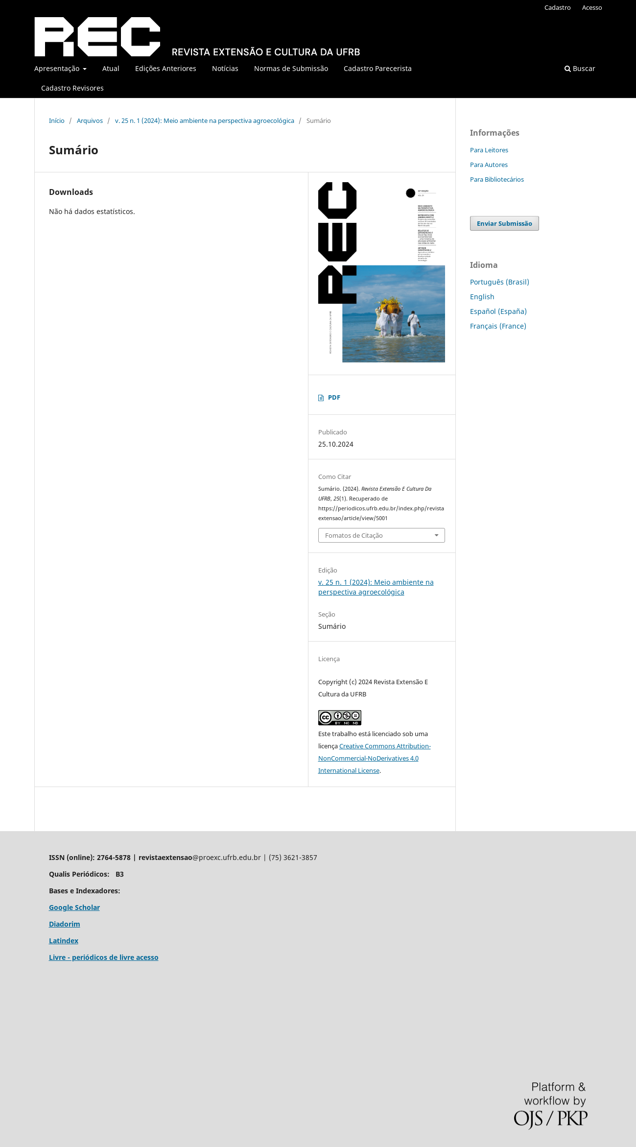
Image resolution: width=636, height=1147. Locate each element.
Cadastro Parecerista (378, 68)
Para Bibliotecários (497, 179)
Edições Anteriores (165, 68)
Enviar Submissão (504, 223)
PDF (334, 397)
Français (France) (498, 326)
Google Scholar (74, 907)
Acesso (592, 7)
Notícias (225, 68)
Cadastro (557, 7)
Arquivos (90, 120)
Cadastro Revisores (72, 88)
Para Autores (489, 164)
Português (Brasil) (499, 282)
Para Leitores (489, 149)
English (482, 296)
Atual (110, 68)
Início (57, 120)
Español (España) (498, 311)
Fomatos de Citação (354, 535)
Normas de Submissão (291, 68)
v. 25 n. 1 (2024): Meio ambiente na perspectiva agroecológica (204, 120)
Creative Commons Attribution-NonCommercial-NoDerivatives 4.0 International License (374, 758)
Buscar (580, 68)
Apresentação (57, 68)
